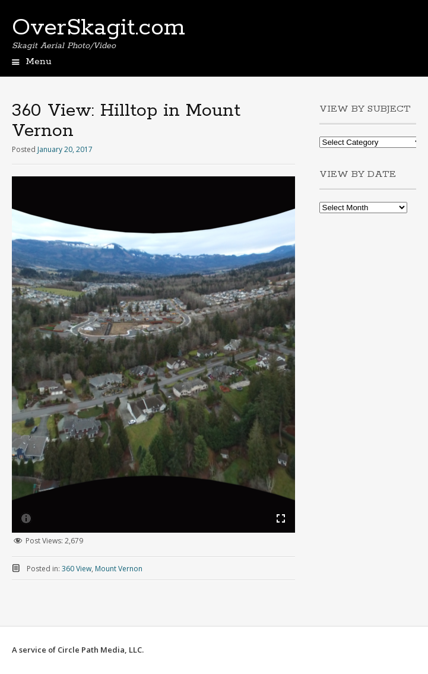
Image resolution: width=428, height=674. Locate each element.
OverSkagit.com (98, 28)
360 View (76, 569)
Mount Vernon (118, 569)
